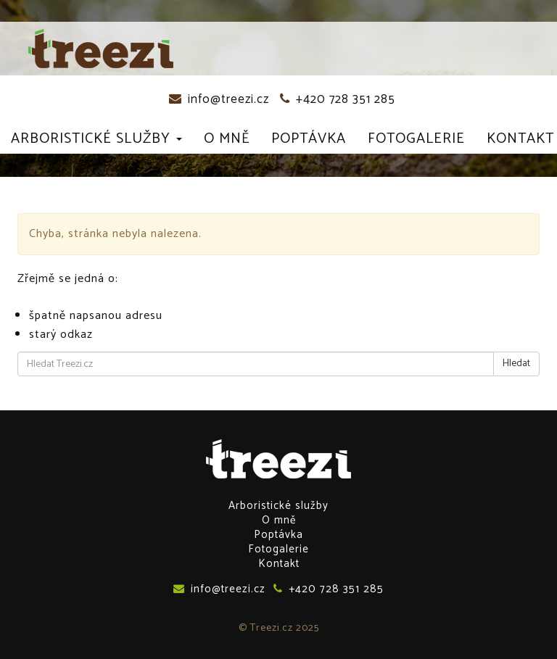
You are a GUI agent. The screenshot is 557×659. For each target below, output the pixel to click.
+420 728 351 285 (337, 99)
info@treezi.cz (219, 99)
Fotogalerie (416, 139)
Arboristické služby (96, 139)
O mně (226, 139)
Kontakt (520, 139)
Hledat (516, 363)
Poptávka (308, 139)
